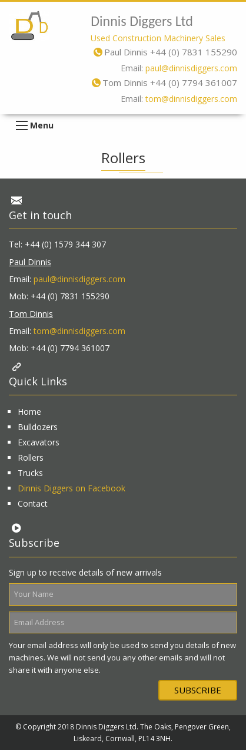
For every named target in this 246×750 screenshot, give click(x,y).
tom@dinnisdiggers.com (191, 98)
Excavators (38, 442)
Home (29, 411)
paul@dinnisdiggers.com (191, 68)
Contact (33, 503)
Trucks (30, 472)
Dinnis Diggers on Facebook (71, 488)
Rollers (31, 457)
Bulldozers (38, 426)
